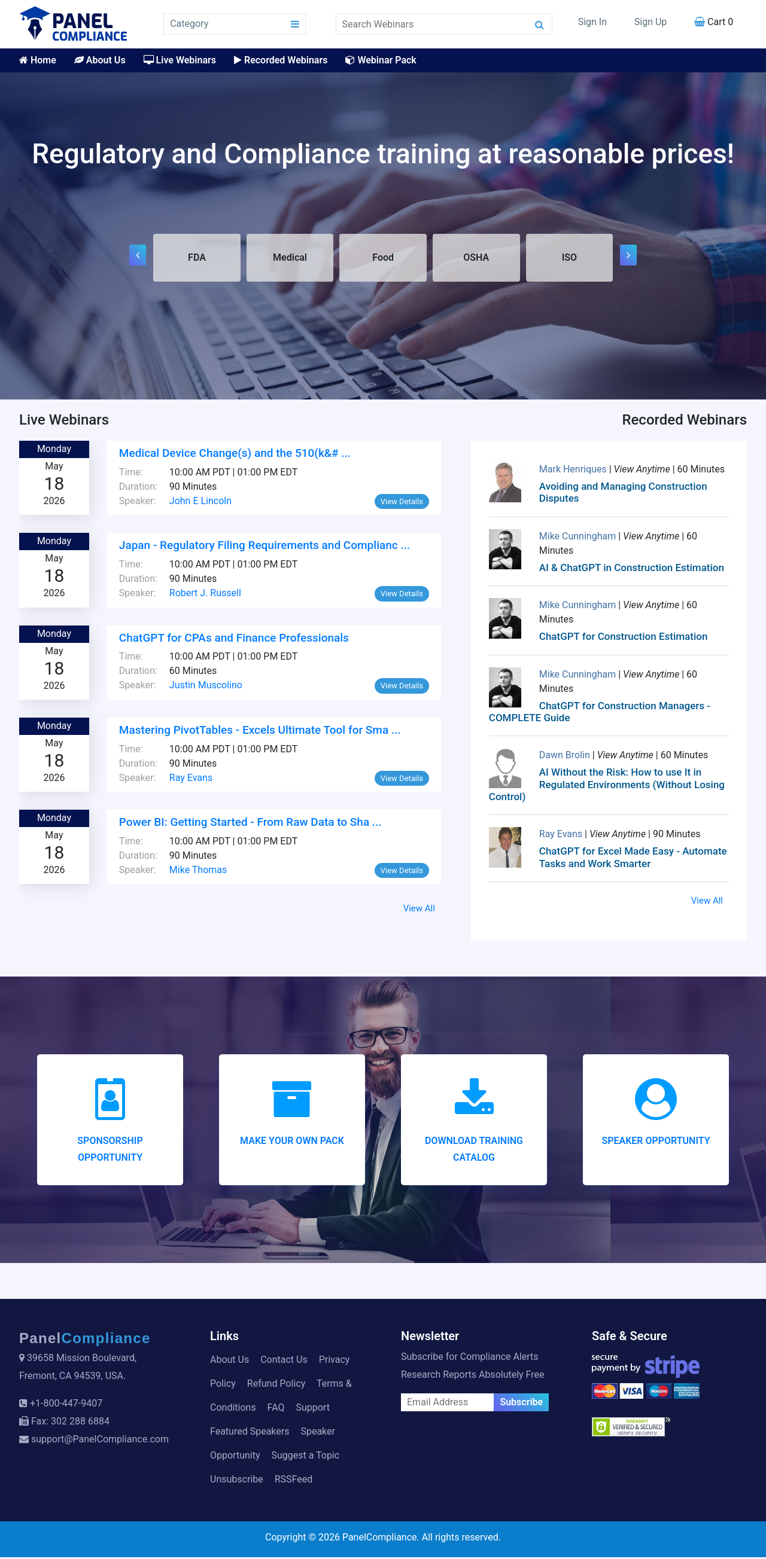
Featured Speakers (249, 1433)
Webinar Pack (380, 60)
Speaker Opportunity (655, 1142)
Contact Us (284, 1361)
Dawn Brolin (565, 756)
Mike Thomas (198, 871)
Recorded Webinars (280, 60)
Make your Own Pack (292, 1142)
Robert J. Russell (205, 594)
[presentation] (137, 256)
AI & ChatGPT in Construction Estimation (631, 569)
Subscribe (521, 1403)
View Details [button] (402, 503)
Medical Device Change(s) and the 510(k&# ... (235, 455)
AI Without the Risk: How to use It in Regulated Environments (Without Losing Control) (607, 786)
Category (189, 23)
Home (37, 60)
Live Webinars (180, 60)
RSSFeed (294, 1481)
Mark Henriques (574, 471)
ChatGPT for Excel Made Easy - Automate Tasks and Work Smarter (633, 859)
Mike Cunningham (578, 538)
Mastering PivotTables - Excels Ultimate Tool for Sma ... (260, 732)
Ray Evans (190, 779)
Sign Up (650, 22)
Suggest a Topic (305, 1457)
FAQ (276, 1409)
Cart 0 (713, 22)
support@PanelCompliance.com (100, 1441)
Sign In (592, 22)
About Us (100, 60)
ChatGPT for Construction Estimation (623, 638)
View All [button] (419, 910)
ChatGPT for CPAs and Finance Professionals (234, 639)
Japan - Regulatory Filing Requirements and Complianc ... (264, 547)
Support (312, 1409)
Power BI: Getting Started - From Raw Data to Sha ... (250, 824)
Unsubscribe (236, 1481)
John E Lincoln (200, 502)
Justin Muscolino (205, 686)
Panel (85, 1340)
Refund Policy (276, 1385)
